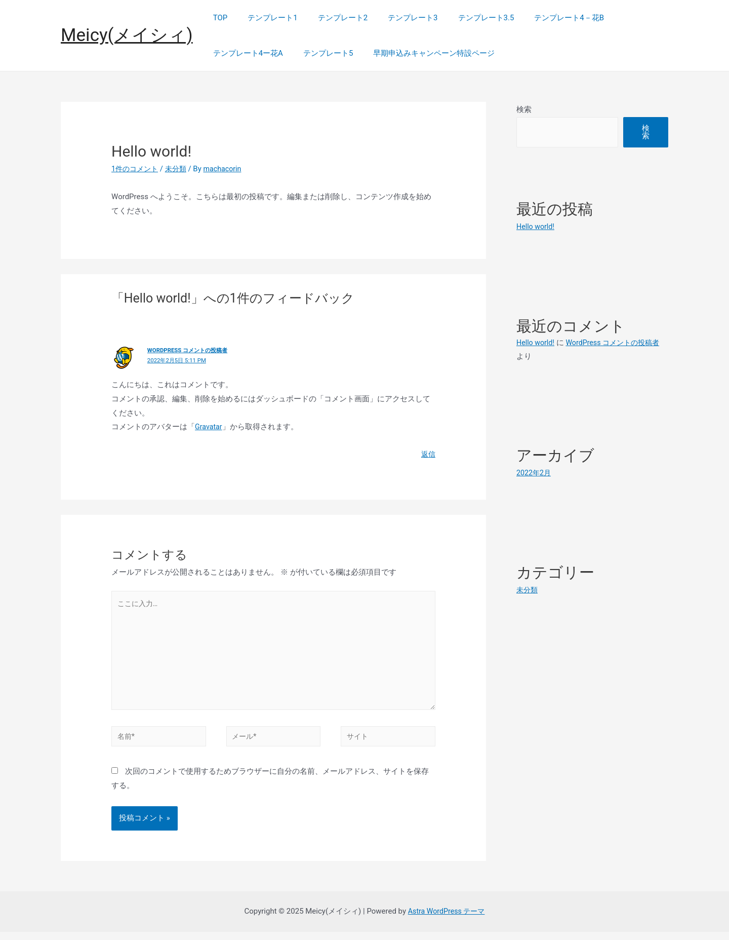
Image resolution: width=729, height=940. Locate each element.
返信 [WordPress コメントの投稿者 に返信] (427, 454)
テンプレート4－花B (541, 17)
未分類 (179, 168)
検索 (524, 109)
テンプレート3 (395, 17)
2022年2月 (534, 472)
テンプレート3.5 (463, 17)
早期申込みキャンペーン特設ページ (421, 53)
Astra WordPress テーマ (446, 919)
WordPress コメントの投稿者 (190, 350)
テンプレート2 (330, 17)
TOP (218, 17)
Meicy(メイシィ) (127, 35)
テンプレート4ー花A (245, 53)
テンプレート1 (265, 17)
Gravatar (209, 426)
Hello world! (536, 226)
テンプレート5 (320, 53)
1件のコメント (136, 168)
